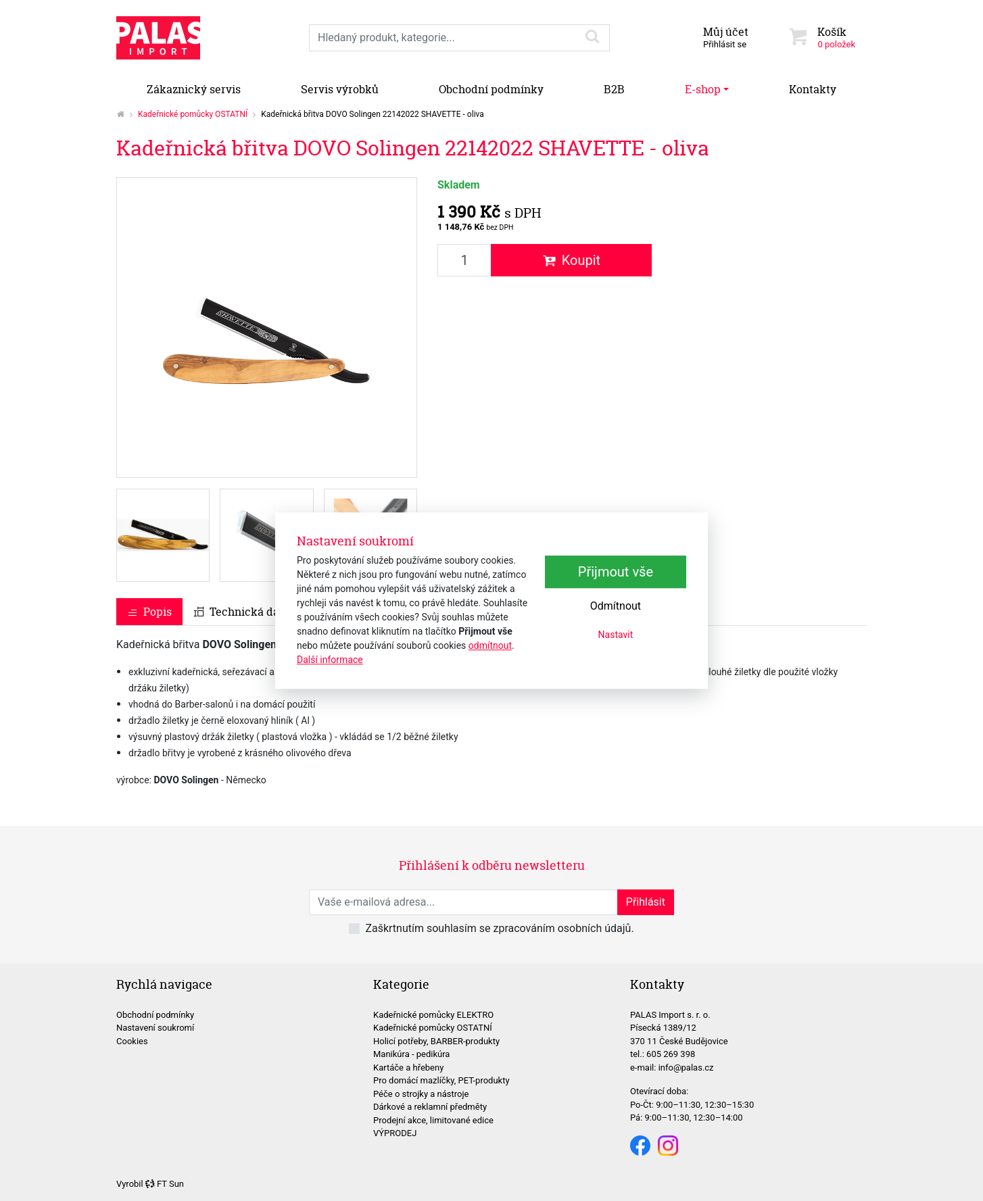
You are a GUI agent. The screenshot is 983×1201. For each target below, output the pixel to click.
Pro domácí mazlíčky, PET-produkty (441, 1080)
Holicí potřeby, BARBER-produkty (436, 1041)
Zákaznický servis (194, 89)
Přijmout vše (615, 572)
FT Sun (164, 1184)
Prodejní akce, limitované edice (433, 1120)
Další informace (330, 659)
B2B (614, 89)
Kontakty (812, 89)
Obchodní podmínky (491, 89)
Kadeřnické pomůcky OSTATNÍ (192, 114)
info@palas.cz (686, 1067)
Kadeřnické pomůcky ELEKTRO (433, 1015)
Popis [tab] (149, 611)
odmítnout (490, 645)
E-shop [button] (703, 89)
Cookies (132, 1041)
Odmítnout (615, 605)
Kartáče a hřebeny (408, 1067)
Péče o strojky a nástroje (421, 1094)
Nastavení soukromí (155, 1028)
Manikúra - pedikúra (411, 1054)
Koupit (571, 260)
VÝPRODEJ (394, 1133)
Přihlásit (645, 902)
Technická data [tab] (241, 611)
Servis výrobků (340, 89)
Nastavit (615, 634)
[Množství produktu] (464, 260)
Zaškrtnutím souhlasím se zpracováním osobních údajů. (499, 928)
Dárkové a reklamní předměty (430, 1107)
